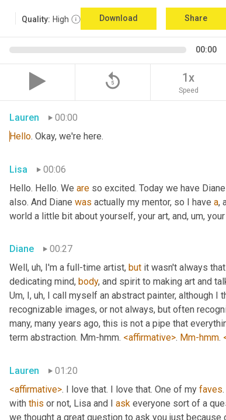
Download (118, 18)
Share (196, 18)
